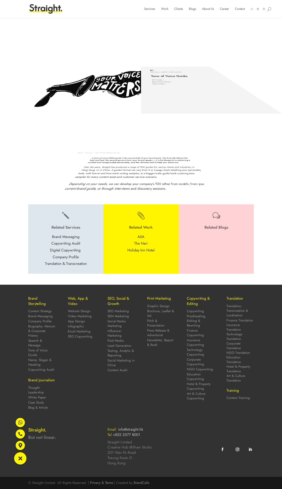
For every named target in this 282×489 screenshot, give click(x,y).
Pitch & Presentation (155, 323)
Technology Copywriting (195, 352)
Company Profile (40, 321)
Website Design (79, 311)
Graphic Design (158, 306)
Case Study (36, 402)
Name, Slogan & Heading (40, 362)
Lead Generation (119, 345)
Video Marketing (80, 316)
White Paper (37, 397)
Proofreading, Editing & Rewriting (196, 321)
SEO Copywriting (80, 336)
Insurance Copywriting (195, 342)
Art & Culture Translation (235, 378)
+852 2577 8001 (126, 434)
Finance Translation (239, 320)
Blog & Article (38, 407)
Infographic (76, 326)
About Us (208, 9)
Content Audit (117, 370)
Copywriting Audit (41, 369)
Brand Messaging (40, 316)
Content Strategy (40, 311)
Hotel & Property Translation (238, 369)
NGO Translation (238, 352)
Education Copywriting (195, 376)
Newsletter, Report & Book (160, 342)
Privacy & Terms (101, 482)
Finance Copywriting (195, 333)
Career (224, 9)
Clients (178, 9)
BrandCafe (141, 482)
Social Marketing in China (121, 362)
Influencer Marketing (115, 333)
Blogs (192, 9)
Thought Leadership (36, 390)
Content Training (238, 397)
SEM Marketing (118, 316)
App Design (76, 321)
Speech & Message (35, 343)
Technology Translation (234, 336)
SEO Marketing (118, 311)
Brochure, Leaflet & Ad (160, 313)
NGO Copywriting (200, 369)
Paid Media (116, 340)
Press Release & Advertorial (158, 333)
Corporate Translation (233, 346)
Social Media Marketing (117, 323)
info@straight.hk (130, 429)
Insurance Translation (233, 327)
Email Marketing (79, 331)
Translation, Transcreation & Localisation (237, 311)
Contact (240, 9)
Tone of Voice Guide (38, 352)
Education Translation (233, 359)
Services (149, 9)
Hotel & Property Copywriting (199, 386)
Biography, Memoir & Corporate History (41, 331)
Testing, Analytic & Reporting (121, 353)
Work (164, 9)
